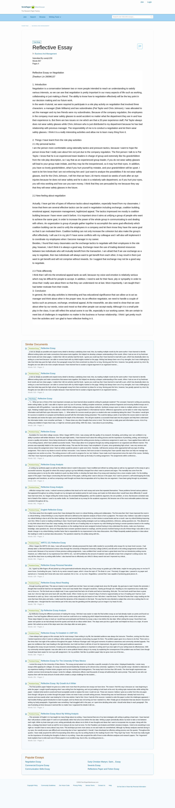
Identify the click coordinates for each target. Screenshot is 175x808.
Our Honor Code (64, 785)
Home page (25, 26)
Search (33, 17)
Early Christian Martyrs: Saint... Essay (104, 762)
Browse (42, 17)
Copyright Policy (32, 785)
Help (110, 785)
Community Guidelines (48, 785)
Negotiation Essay (33, 762)
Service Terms (90, 785)
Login (149, 2)
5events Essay (94, 765)
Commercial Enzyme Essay (37, 765)
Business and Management (40, 26)
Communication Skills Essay (37, 769)
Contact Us (101, 785)
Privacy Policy (77, 785)
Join (142, 2)
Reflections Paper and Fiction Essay (103, 769)
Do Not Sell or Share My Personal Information (131, 786)
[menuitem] (142, 2)
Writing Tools (54, 17)
